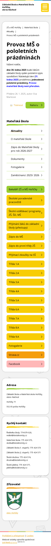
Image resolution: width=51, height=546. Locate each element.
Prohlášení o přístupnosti (13, 535)
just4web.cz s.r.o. (9, 542)
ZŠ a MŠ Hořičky (14, 27)
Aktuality (10, 31)
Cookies (29, 535)
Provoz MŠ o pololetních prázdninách (23, 35)
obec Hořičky (12, 513)
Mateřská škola (31, 27)
